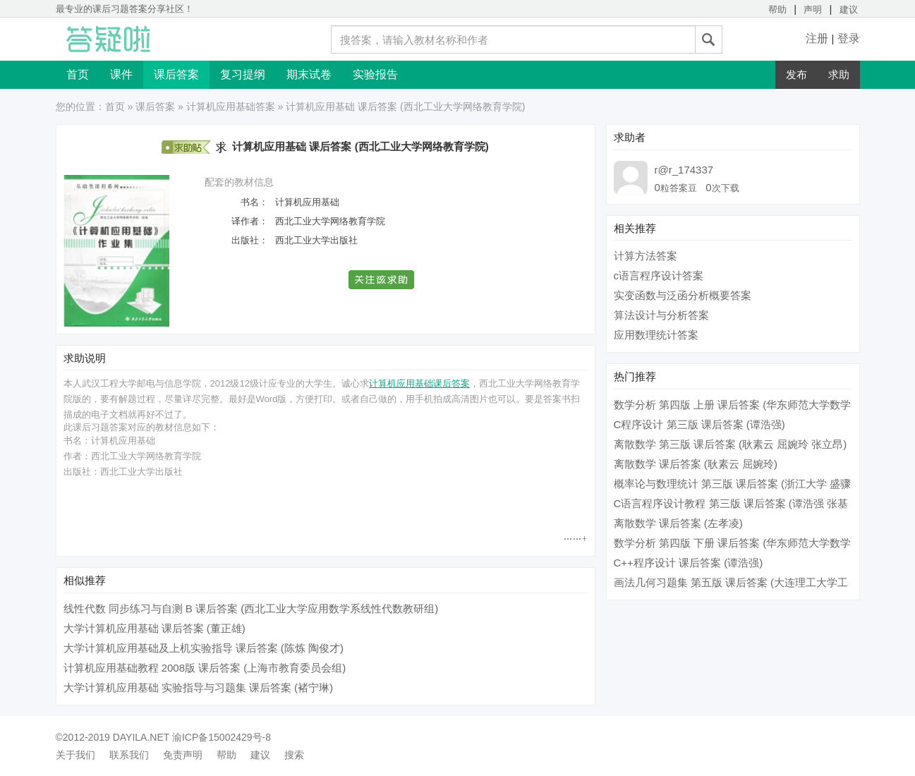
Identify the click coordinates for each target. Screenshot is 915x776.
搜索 (294, 754)
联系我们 (129, 754)
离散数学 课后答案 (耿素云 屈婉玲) (696, 464)
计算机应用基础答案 (230, 106)
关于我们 (75, 754)
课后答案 (176, 74)
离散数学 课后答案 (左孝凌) (678, 523)
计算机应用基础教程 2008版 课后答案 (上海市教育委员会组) (204, 668)
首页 (77, 74)
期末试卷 (309, 74)
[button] (382, 279)
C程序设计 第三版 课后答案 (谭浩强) (699, 424)
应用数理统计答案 (656, 335)
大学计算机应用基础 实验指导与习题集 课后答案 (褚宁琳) (198, 687)
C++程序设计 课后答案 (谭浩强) (688, 563)
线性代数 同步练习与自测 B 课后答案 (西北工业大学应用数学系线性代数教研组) (251, 608)
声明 (813, 9)
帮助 (777, 9)
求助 (838, 74)
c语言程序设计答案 (659, 275)
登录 (848, 38)
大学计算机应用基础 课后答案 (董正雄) (154, 628)
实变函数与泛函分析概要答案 (682, 295)
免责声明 (182, 754)
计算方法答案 (645, 256)
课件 (121, 74)
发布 (796, 74)
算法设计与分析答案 (661, 315)
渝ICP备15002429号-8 (221, 737)
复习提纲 (242, 74)
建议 (849, 9)
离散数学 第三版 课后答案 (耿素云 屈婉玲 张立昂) (730, 444)
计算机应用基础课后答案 (419, 383)
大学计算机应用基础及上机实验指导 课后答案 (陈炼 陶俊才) (203, 648)
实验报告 (375, 74)
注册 (817, 38)
